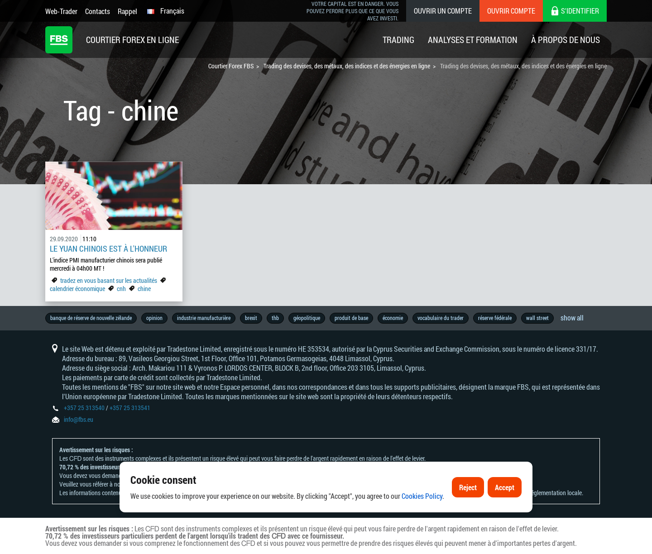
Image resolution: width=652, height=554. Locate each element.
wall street (537, 317)
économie (393, 317)
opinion (154, 317)
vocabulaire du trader (440, 317)
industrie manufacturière (203, 317)
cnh (121, 288)
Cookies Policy (422, 498)
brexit (251, 317)
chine (144, 288)
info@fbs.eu (78, 419)
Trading (398, 39)
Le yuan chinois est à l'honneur (108, 248)
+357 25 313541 (130, 407)
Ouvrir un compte (443, 10)
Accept (504, 489)
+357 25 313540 (84, 407)
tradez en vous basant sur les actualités (108, 280)
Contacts (97, 11)
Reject (468, 489)
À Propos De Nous (565, 39)
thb (275, 317)
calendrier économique (77, 288)
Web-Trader (61, 11)
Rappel (127, 11)
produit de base (351, 317)
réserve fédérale (495, 317)
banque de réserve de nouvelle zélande (91, 317)
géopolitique (306, 317)
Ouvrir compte (511, 10)
